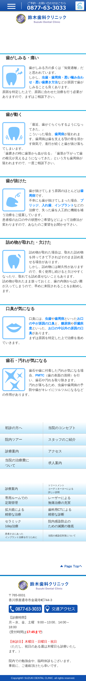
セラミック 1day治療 (13, 523)
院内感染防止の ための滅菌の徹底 (61, 523)
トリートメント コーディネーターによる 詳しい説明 (60, 488)
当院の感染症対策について (62, 535)
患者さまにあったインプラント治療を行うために (21, 535)
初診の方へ (13, 428)
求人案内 (55, 463)
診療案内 (12, 451)
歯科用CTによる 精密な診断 (60, 512)
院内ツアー (13, 439)
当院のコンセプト (62, 428)
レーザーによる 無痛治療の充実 (59, 500)
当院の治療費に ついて (17, 462)
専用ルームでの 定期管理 (16, 500)
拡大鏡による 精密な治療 (14, 512)
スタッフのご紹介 (62, 439)
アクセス (55, 451)
